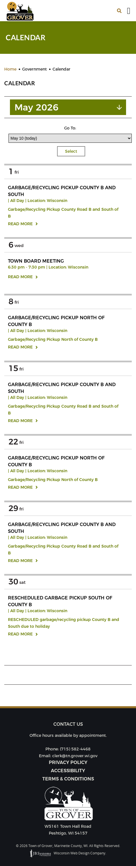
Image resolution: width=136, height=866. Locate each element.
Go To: (70, 128)
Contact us (68, 724)
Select (71, 151)
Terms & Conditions (68, 779)
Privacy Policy (68, 762)
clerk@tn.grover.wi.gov (74, 755)
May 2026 (36, 107)
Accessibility (68, 770)
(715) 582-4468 (75, 749)
